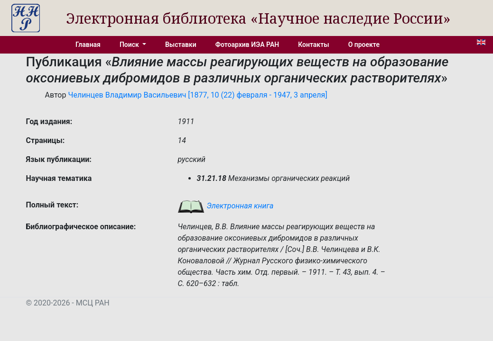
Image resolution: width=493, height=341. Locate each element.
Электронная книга (225, 205)
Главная (88, 44)
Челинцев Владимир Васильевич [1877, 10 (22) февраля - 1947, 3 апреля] (197, 94)
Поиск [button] (130, 44)
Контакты (313, 44)
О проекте (364, 44)
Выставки (180, 44)
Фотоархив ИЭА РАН (247, 44)
